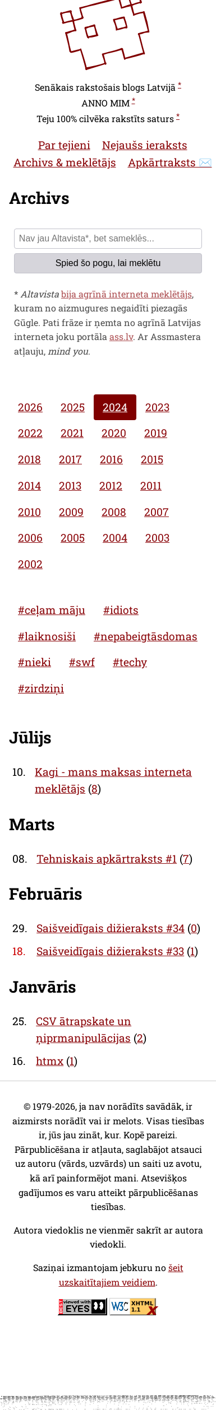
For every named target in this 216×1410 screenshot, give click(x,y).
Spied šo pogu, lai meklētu (108, 263)
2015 (152, 459)
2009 (71, 512)
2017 (70, 459)
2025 (73, 407)
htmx (49, 1061)
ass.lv (121, 336)
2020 (114, 433)
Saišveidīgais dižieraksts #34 (110, 928)
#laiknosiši (47, 636)
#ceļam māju (51, 610)
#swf (82, 662)
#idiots (121, 610)
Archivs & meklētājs (64, 162)
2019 (155, 433)
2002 (30, 564)
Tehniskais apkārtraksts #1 (106, 858)
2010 (29, 512)
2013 (70, 485)
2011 (151, 485)
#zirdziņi (41, 688)
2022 (30, 433)
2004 (115, 538)
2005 (73, 538)
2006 (30, 538)
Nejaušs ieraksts (144, 145)
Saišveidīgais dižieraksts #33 (110, 951)
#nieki (34, 662)
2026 (30, 407)
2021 (72, 433)
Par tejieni (64, 145)
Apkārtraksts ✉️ (170, 162)
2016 (111, 459)
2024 (115, 407)
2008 (114, 512)
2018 (29, 459)
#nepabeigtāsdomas (145, 636)
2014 (29, 485)
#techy (130, 662)
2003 (157, 538)
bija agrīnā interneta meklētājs (126, 294)
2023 (157, 407)
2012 (110, 485)
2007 (156, 512)
